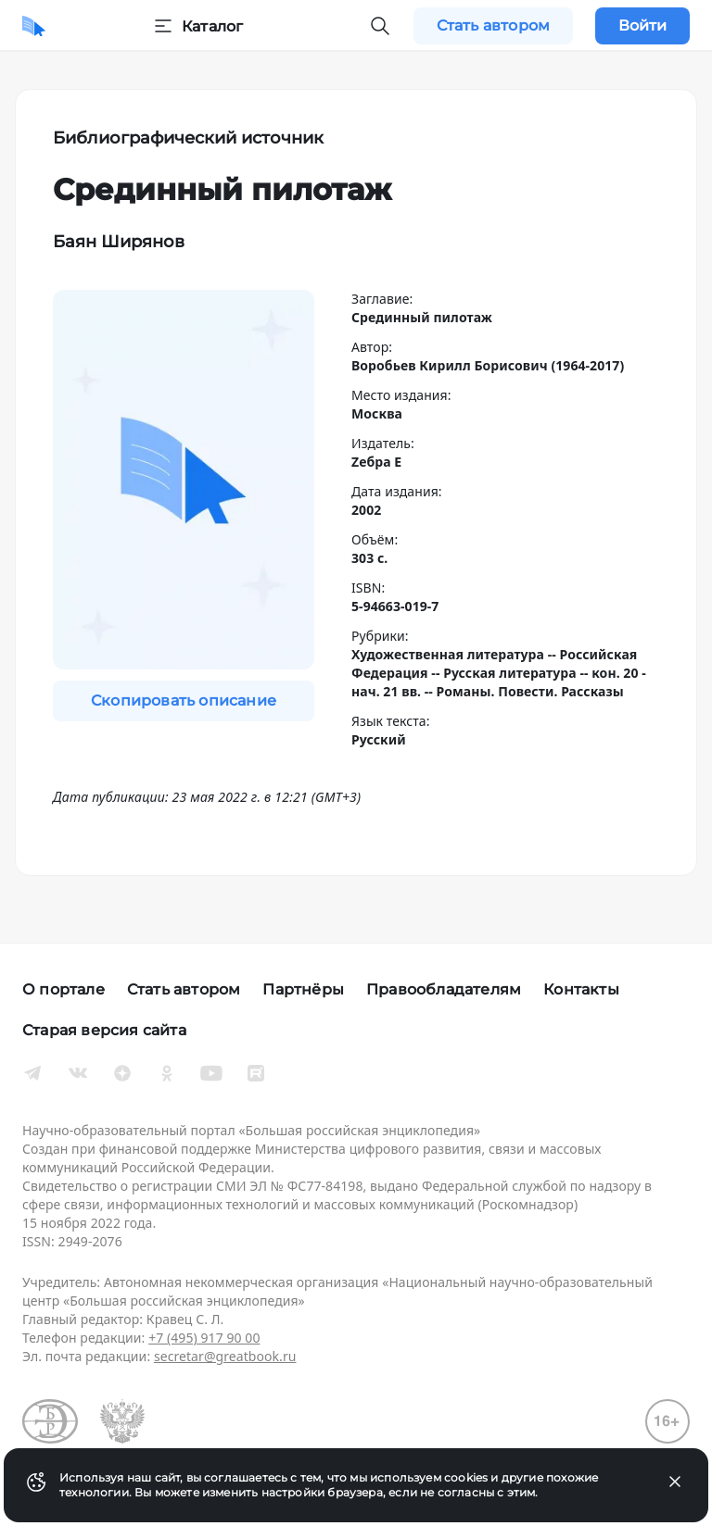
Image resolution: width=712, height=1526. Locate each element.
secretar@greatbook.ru (225, 1356)
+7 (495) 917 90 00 (204, 1337)
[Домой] (33, 26)
